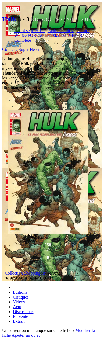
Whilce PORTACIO (31, 35)
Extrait (19, 321)
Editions (20, 292)
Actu (17, 306)
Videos (19, 302)
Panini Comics (61, 30)
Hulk (9, 19)
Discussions (23, 311)
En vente (20, 316)
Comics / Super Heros (21, 49)
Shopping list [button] (35, 273)
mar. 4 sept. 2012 (29, 30)
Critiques (21, 297)
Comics (83, 30)
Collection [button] (14, 273)
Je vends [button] (55, 273)
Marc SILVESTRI (68, 35)
